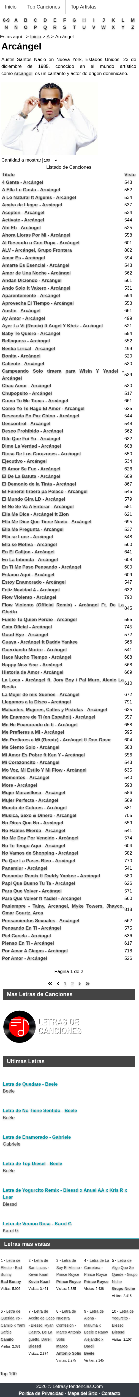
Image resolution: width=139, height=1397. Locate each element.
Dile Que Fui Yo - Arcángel (31, 438)
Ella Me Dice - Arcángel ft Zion (35, 514)
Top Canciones (43, 7)
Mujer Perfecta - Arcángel (30, 800)
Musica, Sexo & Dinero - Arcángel (39, 815)
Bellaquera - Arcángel (26, 340)
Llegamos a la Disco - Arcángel (36, 702)
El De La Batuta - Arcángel (31, 476)
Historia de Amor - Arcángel (33, 672)
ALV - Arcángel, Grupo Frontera (37, 250)
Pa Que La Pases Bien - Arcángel (38, 860)
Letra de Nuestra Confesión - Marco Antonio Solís (68, 1325)
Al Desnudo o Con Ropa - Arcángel (41, 242)
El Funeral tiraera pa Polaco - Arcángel (45, 491)
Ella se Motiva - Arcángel (29, 544)
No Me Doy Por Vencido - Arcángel (40, 838)
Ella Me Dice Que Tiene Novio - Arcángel (46, 521)
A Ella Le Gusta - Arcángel (31, 189)
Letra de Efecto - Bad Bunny (11, 1267)
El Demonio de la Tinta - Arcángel (39, 484)
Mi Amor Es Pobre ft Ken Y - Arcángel (43, 755)
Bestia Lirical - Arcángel (28, 348)
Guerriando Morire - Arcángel (34, 649)
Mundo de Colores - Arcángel (34, 807)
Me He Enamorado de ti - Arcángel (40, 724)
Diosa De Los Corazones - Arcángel (41, 453)
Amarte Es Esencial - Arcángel (35, 265)
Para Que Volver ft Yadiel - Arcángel (41, 898)
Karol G (11, 1230)
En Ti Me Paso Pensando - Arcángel (41, 567)
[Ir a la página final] (88, 983)
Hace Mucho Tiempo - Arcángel (36, 657)
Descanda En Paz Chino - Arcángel (40, 415)
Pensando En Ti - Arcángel (31, 928)
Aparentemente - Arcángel (31, 295)
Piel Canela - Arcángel (26, 935)
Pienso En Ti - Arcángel (28, 943)
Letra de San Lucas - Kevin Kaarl (38, 1267)
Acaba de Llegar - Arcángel (32, 204)
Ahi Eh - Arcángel (21, 227)
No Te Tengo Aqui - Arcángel (33, 845)
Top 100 (8, 1373)
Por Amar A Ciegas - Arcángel (35, 950)
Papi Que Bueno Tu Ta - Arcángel (38, 883)
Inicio (11, 7)
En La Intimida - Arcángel (30, 559)
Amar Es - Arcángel (23, 257)
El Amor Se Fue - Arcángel (31, 469)
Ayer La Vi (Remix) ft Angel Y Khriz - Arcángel (52, 325)
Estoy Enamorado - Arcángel (34, 582)
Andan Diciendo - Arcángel (32, 280)
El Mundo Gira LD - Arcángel (33, 499)
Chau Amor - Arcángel (26, 385)
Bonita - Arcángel (21, 356)
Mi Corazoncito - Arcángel (30, 762)
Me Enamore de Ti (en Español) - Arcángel (48, 717)
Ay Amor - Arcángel (23, 318)
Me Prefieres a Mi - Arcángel (33, 732)
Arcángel (23, 73)
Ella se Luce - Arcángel (27, 536)
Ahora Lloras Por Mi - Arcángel (36, 235)
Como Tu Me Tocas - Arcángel (35, 400)
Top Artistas (83, 7)
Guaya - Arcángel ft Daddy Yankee (40, 642)
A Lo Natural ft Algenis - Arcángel (39, 197)
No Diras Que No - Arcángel (32, 822)
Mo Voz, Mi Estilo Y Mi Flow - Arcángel (44, 770)
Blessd (10, 1204)
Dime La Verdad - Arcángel (31, 446)
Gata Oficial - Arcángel (27, 627)
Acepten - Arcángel (23, 212)
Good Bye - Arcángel (25, 634)
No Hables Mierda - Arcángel (33, 830)
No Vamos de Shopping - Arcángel (40, 853)
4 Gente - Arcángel (22, 182)
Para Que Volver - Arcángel (32, 891)
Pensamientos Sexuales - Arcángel (40, 920)
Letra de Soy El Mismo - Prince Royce (69, 1267)
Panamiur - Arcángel (24, 868)
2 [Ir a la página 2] (72, 983)
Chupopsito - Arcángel (27, 393)
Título (8, 174)
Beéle (9, 1091)
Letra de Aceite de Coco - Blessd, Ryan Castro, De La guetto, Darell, (41, 1325)
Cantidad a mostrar (21, 160)
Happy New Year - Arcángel (32, 664)
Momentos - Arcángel (25, 777)
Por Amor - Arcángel (24, 958)
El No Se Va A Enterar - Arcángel (38, 506)
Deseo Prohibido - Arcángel (32, 431)
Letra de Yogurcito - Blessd (122, 1318)
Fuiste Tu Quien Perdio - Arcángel (39, 619)
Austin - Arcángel (21, 310)
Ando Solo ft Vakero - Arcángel (36, 288)
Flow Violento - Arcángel (29, 597)
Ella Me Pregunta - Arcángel (33, 529)
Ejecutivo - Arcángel (24, 461)
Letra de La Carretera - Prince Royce (96, 1267)
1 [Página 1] (65, 983)
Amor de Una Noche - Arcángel (36, 273)
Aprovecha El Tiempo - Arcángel (38, 303)
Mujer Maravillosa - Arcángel (33, 792)
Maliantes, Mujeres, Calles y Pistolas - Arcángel (54, 709)
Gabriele (11, 1144)
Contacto (111, 1393)
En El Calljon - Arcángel (28, 552)
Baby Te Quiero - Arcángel (31, 333)
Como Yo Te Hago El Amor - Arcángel (43, 408)
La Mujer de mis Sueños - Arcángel (41, 694)
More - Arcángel (19, 785)
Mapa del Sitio (82, 1393)
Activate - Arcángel (23, 220)
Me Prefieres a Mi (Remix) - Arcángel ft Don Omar (56, 739)
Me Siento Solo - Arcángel (30, 747)
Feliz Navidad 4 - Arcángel (31, 589)
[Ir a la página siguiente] (79, 983)
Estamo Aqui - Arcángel (28, 574)
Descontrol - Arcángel (26, 423)
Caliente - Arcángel (23, 363)
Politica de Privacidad (41, 1393)
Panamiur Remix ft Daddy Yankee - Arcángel (51, 875)
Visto (130, 174)
